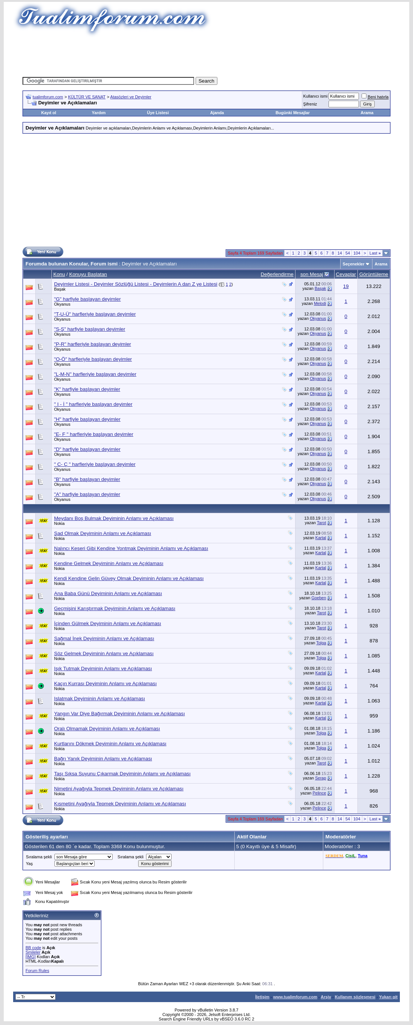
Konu (59, 274)
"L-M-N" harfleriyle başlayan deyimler (95, 374)
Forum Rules (37, 970)
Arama (366, 112)
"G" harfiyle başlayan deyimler (87, 299)
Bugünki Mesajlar (293, 112)
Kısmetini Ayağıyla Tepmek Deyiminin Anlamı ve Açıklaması (120, 803)
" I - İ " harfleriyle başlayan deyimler (93, 404)
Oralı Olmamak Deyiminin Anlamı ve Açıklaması (107, 728)
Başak (60, 289)
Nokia (59, 523)
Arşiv (326, 997)
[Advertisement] (206, 54)
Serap (320, 778)
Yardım (99, 112)
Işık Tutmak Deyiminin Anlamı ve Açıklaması (103, 668)
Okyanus (62, 304)
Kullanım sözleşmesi (355, 997)
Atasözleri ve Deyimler (130, 97)
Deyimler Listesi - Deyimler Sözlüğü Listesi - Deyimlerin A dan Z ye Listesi (135, 284)
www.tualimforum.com (295, 997)
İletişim (262, 997)
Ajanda (217, 112)
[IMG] (31, 956)
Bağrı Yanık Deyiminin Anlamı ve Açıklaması (103, 758)
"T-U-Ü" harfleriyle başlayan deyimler (95, 314)
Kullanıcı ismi (315, 96)
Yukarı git (388, 997)
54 (347, 253)
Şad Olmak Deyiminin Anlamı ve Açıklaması (102, 533)
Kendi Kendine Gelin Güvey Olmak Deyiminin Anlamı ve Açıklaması (129, 578)
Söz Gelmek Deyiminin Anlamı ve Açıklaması (104, 653)
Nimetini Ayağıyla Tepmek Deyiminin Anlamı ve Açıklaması (119, 788)
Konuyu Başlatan (88, 274)
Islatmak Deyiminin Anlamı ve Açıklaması (99, 698)
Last (375, 253)
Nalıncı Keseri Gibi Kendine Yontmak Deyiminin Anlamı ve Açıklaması (131, 548)
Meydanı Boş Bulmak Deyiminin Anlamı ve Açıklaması (114, 518)
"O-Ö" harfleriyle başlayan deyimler (93, 359)
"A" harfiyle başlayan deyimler (87, 494)
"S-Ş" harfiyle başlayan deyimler (89, 329)
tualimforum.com (48, 97)
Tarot (321, 522)
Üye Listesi (158, 112)
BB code (33, 947)
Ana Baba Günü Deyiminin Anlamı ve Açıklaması (108, 593)
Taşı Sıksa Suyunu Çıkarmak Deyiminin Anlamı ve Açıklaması (122, 773)
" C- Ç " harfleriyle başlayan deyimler (95, 464)
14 (340, 253)
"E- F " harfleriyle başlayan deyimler (93, 434)
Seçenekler (354, 264)
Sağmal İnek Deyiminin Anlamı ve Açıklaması (104, 638)
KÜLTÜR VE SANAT (87, 97)
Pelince (319, 793)
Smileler (33, 952)
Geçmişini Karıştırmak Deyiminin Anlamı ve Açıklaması (114, 608)
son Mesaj (311, 274)
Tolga (321, 643)
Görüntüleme (373, 274)
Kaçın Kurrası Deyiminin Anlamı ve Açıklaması (105, 683)
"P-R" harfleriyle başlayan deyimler (92, 344)
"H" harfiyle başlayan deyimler (87, 419)
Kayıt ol (48, 112)
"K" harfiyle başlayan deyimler (87, 389)
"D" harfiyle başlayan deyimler (87, 449)
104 (356, 253)
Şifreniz (310, 104)
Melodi (320, 303)
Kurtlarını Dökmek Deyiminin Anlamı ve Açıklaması (110, 743)
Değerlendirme (277, 274)
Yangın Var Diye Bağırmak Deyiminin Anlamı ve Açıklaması (119, 713)
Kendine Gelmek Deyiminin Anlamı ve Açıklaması (108, 563)
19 (346, 286)
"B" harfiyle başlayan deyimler (87, 479)
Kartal (320, 537)
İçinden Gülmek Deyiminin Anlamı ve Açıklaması (107, 623)
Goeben (318, 597)
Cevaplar (346, 274)
